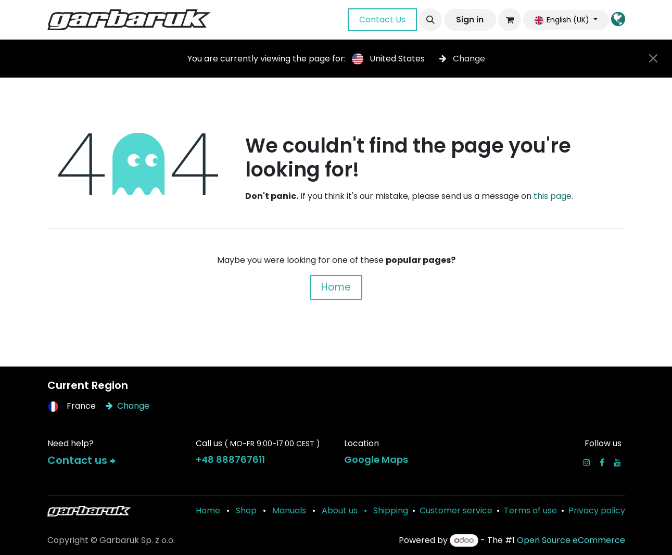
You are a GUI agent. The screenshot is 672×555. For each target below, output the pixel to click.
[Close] (653, 58)
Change (462, 59)
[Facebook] (602, 462)
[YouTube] (617, 462)
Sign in (470, 20)
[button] (430, 19)
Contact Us (382, 20)
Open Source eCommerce (571, 540)
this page (553, 196)
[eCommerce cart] (509, 19)
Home (336, 287)
